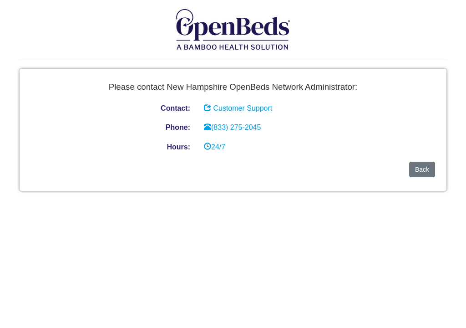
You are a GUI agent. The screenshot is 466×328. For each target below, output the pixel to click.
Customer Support (242, 108)
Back (422, 169)
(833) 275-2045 (232, 127)
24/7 (214, 147)
